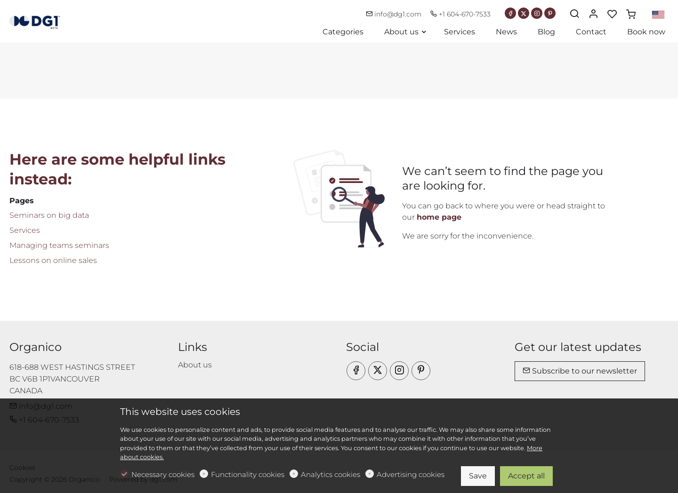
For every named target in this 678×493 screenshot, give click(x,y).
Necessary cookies (162, 474)
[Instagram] (536, 13)
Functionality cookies (247, 474)
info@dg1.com (394, 14)
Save (478, 475)
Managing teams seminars (59, 245)
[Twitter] (523, 13)
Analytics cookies (330, 474)
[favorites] (612, 14)
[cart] (631, 14)
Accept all (526, 475)
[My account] (593, 14)
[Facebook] (510, 13)
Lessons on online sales (53, 260)
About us (195, 364)
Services (24, 230)
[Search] (574, 14)
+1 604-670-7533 (460, 14)
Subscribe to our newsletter (580, 370)
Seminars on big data (49, 215)
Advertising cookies (410, 474)
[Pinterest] (550, 13)
